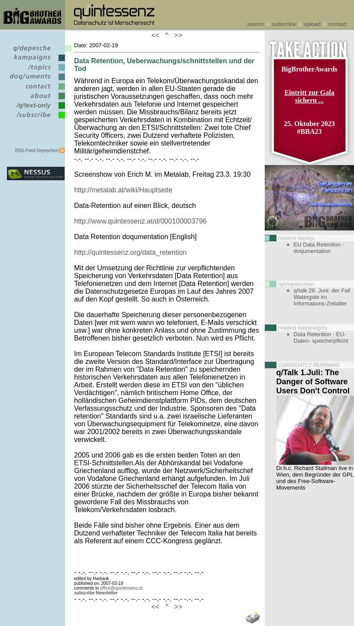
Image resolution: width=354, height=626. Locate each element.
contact (337, 24)
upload (312, 24)
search (255, 24)
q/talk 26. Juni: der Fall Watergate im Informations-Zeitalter (322, 297)
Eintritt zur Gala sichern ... (309, 96)
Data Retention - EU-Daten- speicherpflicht (321, 337)
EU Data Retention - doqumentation (319, 247)
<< (157, 35)
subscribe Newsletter (96, 592)
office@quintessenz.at (121, 588)
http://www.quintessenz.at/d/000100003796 (140, 221)
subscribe (284, 24)
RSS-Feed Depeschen (36, 150)
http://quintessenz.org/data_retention (130, 252)
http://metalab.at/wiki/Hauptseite (123, 190)
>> (176, 35)
